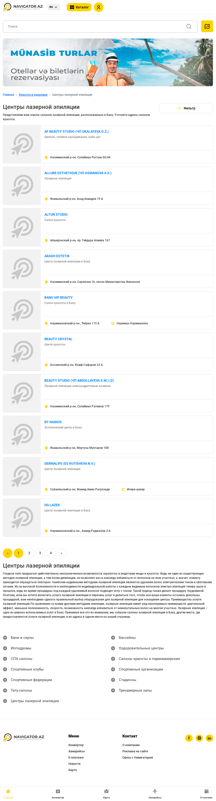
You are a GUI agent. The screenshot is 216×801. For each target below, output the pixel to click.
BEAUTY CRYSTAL (58, 339)
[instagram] (198, 739)
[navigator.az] (23, 737)
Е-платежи (76, 757)
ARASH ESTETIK (57, 256)
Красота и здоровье (33, 94)
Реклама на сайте (135, 751)
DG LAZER (52, 505)
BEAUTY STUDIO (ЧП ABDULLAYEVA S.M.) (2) (79, 380)
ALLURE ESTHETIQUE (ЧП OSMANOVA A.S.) (78, 173)
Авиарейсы (76, 751)
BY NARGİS (53, 422)
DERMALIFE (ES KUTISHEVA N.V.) (69, 463)
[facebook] (187, 739)
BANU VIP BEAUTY (58, 297)
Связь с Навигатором (137, 757)
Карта (72, 770)
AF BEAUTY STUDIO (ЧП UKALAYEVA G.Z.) (76, 131)
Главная (8, 94)
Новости (74, 763)
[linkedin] (209, 739)
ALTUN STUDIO (56, 214)
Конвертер (76, 745)
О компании (130, 745)
